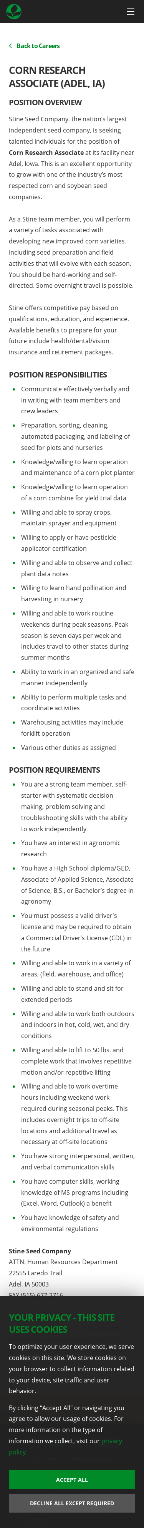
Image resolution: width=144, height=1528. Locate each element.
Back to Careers (34, 46)
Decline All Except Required (72, 1503)
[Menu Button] (130, 11)
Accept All (72, 1479)
